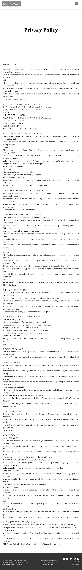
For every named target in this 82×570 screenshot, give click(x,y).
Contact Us (76, 562)
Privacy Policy (75, 564)
